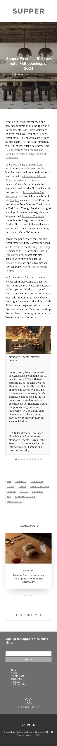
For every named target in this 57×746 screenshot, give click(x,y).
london (22, 487)
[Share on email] (40, 615)
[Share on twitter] (20, 615)
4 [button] (24, 459)
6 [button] (30, 459)
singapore (37, 492)
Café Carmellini (14, 255)
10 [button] (41, 459)
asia (9, 482)
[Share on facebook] (17, 615)
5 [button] (27, 459)
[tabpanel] (28, 390)
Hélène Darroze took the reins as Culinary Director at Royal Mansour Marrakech (25, 153)
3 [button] (21, 459)
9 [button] (38, 459)
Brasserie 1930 (13, 263)
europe (10, 487)
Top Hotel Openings (25, 497)
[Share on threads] (24, 615)
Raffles (24, 492)
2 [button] (19, 459)
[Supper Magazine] (28, 11)
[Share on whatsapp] (32, 615)
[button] (50, 11)
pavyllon (11, 492)
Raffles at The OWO (33, 216)
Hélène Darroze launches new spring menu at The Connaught (28, 572)
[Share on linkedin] (28, 615)
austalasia (20, 482)
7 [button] (32, 459)
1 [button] (16, 459)
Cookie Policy (18, 684)
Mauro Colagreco (39, 487)
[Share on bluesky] (36, 615)
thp (9, 497)
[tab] (16, 458)
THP (7, 285)
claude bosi (37, 482)
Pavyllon (14, 200)
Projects (38, 74)
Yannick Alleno (14, 502)
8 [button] (35, 459)
